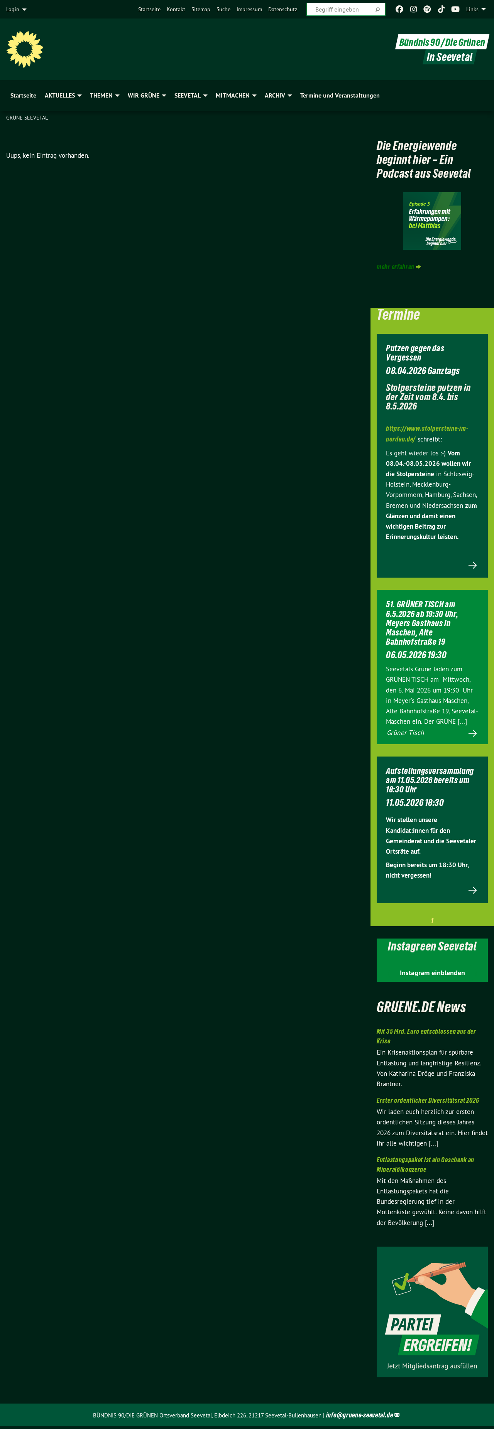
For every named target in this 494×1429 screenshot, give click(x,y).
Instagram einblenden (432, 975)
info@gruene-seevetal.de (359, 1418)
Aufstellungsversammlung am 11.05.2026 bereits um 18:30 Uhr (434, 793)
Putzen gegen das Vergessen (417, 366)
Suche (223, 9)
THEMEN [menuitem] (101, 95)
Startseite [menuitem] (23, 95)
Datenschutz (282, 9)
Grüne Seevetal (27, 117)
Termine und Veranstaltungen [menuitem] (340, 95)
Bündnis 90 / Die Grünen (440, 41)
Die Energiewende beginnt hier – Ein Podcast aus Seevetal (425, 165)
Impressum (249, 9)
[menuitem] (149, 9)
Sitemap (200, 9)
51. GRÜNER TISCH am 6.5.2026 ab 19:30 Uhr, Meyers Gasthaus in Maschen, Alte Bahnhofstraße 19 (425, 636)
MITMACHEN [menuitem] (233, 95)
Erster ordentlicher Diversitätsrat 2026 (428, 1103)
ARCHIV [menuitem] (275, 95)
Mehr (432, 579)
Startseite (149, 9)
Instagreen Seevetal (432, 948)
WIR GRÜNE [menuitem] (143, 95)
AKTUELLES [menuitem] (60, 95)
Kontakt (176, 9)
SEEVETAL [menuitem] (187, 95)
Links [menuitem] (472, 9)
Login (12, 9)
